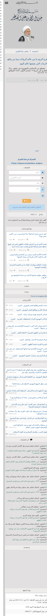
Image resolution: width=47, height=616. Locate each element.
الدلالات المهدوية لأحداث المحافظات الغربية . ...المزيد (26, 319)
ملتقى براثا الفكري (18, 51)
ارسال (24, 201)
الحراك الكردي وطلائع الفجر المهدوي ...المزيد (28, 310)
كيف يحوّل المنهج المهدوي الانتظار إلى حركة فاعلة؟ (26, 384)
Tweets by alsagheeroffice (36, 296)
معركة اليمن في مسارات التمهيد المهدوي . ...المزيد (26, 356)
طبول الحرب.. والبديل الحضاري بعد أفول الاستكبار (27, 432)
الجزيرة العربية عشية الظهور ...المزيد (31, 344)
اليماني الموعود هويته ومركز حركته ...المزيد (29, 314)
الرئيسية (32, 51)
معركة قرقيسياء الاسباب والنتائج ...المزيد (30, 340)
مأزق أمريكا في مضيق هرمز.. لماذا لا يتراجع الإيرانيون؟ (25, 397)
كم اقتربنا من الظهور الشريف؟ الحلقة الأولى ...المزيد (26, 333)
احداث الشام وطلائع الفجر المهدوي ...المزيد (29, 305)
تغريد (33, 150)
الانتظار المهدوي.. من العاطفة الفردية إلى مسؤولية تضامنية (24, 377)
